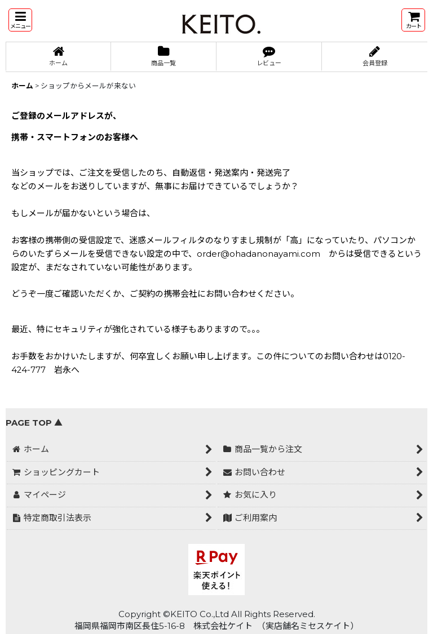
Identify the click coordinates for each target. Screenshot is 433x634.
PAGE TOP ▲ (34, 423)
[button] (20, 20)
